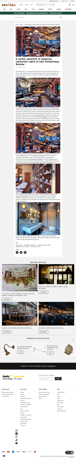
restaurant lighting (30, 245)
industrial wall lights (22, 246)
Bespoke (21, 4)
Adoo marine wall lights (22, 196)
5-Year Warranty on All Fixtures (55, 13)
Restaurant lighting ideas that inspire (51, 328)
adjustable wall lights (44, 245)
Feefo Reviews (60, 400)
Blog (21, 24)
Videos (58, 398)
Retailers (41, 398)
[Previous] (70, 340)
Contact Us (59, 408)
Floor (33, 9)
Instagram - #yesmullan (25, 415)
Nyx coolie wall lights (38, 115)
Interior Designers (43, 396)
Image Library (23, 423)
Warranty (22, 413)
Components (68, 9)
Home (17, 24)
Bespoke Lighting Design (7, 392)
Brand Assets (60, 402)
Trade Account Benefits (44, 394)
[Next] (73, 340)
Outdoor (50, 9)
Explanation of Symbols (25, 404)
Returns (22, 394)
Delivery (22, 392)
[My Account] (70, 5)
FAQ (21, 408)
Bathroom (41, 9)
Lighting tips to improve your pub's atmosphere (16, 328)
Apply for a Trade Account (19, 13)
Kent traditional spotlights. (36, 159)
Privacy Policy (23, 417)
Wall (11, 9)
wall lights (44, 116)
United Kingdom (54, 1)
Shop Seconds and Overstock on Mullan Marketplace (37, 13)
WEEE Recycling (24, 421)
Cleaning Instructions (25, 402)
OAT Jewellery (60, 406)
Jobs (58, 394)
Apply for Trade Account (44, 392)
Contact (72, 1)
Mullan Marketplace (61, 411)
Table (26, 9)
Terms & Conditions (24, 411)
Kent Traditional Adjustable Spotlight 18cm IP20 (24, 347)
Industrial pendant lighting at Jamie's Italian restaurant (53, 287)
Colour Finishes (5, 396)
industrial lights (35, 246)
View (20, 352)
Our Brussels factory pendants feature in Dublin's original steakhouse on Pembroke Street (18, 294)
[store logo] (9, 4)
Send (58, 378)
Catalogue (22, 396)
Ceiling (18, 9)
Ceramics (58, 9)
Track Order (23, 425)
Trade (31, 4)
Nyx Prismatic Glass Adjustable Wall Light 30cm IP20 (52, 347)
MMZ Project (55, 108)
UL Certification (23, 406)
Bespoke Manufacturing (7, 394)
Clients (58, 396)
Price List (22, 400)
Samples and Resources (25, 398)
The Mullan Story (61, 392)
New (4, 9)
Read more (7, 299)
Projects (26, 4)
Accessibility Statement (25, 419)
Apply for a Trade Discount (48, 366)
